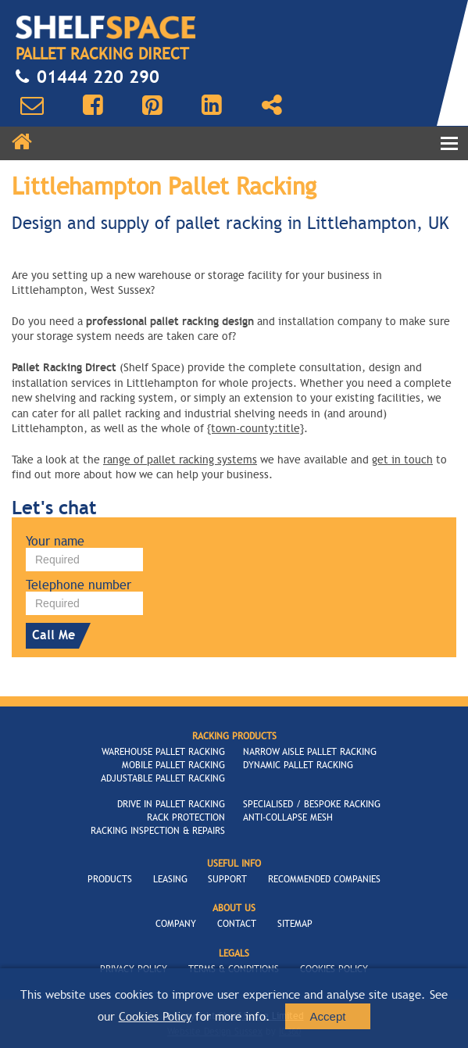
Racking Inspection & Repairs (158, 830)
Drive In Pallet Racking (171, 804)
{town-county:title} (255, 428)
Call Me (56, 636)
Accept (328, 1016)
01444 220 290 (87, 77)
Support (227, 879)
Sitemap (295, 923)
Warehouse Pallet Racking (163, 751)
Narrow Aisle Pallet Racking (310, 751)
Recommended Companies (324, 879)
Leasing (170, 879)
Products (110, 879)
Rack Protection (186, 817)
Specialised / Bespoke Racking (311, 804)
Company (175, 923)
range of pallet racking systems (180, 460)
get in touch (402, 460)
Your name (55, 541)
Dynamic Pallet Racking (298, 765)
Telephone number (78, 585)
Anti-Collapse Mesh (288, 817)
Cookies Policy (155, 1017)
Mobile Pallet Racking (173, 765)
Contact (236, 923)
